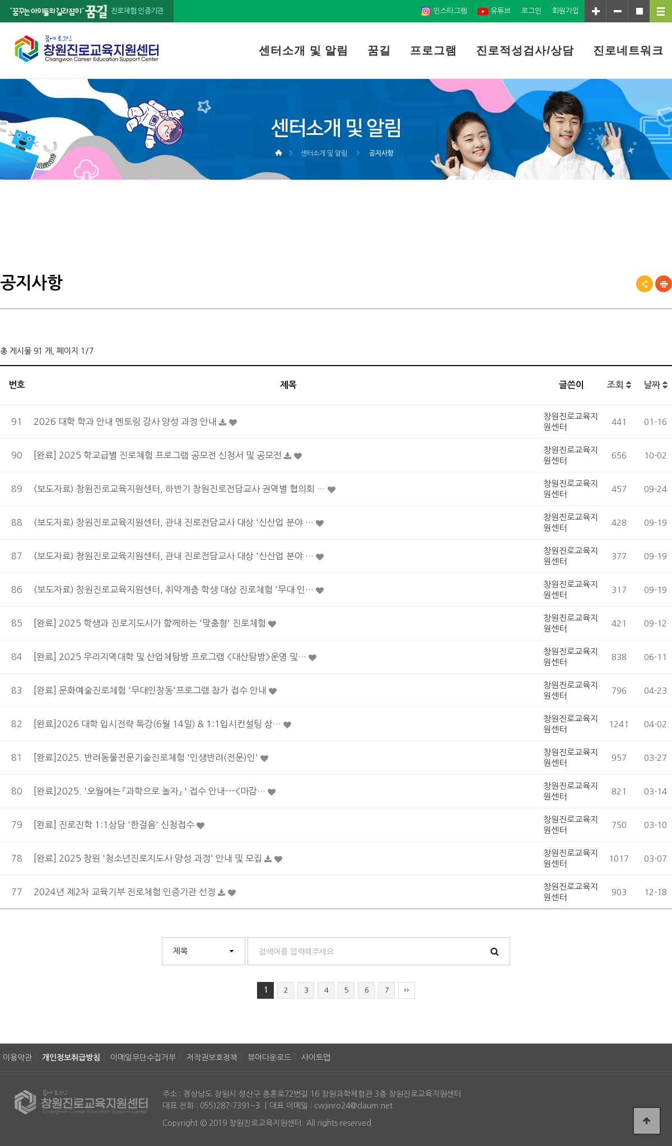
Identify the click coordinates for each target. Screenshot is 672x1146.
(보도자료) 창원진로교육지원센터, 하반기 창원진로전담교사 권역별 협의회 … (181, 488)
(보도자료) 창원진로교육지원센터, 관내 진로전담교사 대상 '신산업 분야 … (175, 522)
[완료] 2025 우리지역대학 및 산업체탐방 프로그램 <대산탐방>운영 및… (171, 656)
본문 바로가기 (0, 0)
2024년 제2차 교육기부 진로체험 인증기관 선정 (126, 891)
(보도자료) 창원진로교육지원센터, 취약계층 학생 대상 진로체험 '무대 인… (175, 589)
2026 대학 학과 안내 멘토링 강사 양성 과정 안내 (126, 421)
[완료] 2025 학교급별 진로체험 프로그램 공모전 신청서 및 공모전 (159, 455)
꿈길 (379, 50)
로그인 (531, 11)
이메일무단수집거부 (143, 1057)
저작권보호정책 (211, 1057)
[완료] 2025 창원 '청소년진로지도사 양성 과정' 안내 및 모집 (149, 858)
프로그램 (433, 50)
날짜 (655, 385)
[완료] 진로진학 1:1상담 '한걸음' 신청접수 (115, 824)
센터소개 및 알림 (303, 50)
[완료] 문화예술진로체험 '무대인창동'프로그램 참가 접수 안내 (151, 690)
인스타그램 (444, 11)
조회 (619, 385)
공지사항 (381, 153)
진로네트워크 (628, 50)
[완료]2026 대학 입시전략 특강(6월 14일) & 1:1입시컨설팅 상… (158, 723)
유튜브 (494, 11)
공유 (644, 283)
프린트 (663, 283)
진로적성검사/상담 (525, 50)
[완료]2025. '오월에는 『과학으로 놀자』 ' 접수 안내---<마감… (151, 791)
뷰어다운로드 (269, 1057)
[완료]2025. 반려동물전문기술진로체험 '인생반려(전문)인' (147, 757)
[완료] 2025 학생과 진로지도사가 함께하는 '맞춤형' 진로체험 (151, 623)
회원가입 (565, 11)
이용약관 (17, 1057)
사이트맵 (315, 1057)
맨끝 (406, 990)
